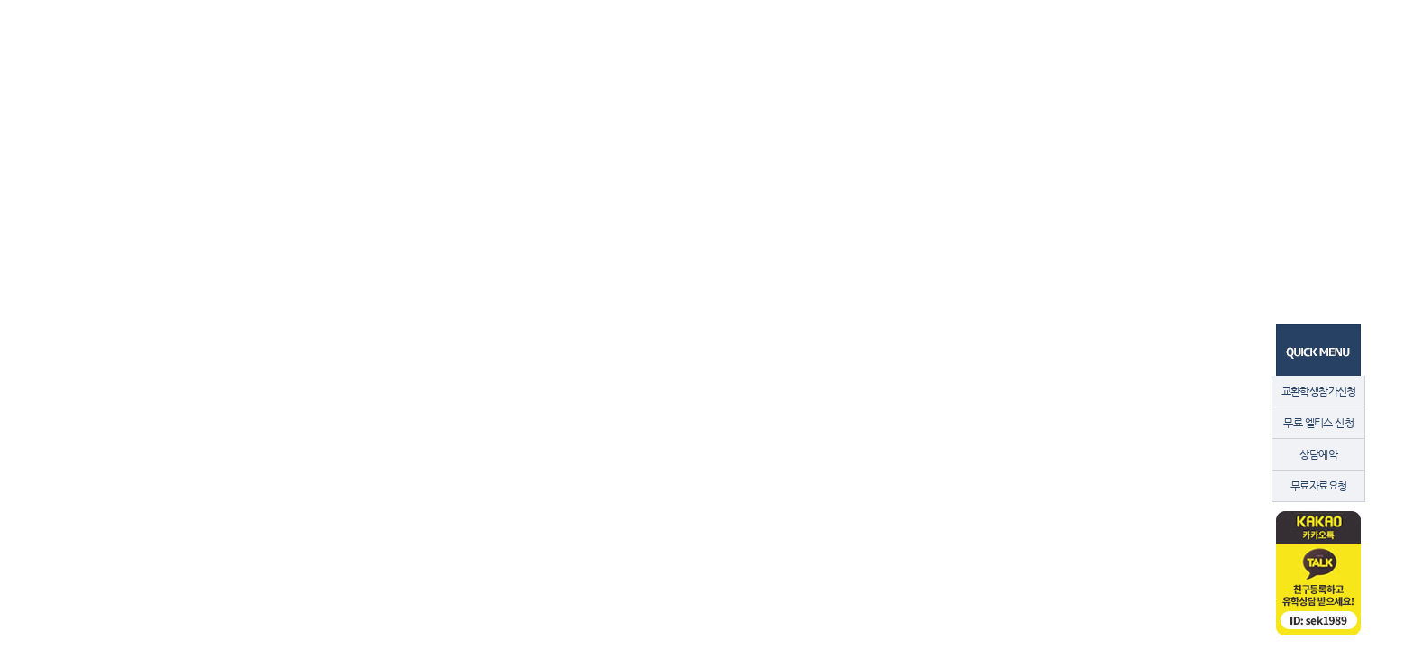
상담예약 (1318, 454)
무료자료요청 (1318, 486)
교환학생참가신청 (1318, 391)
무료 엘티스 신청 (1318, 422)
